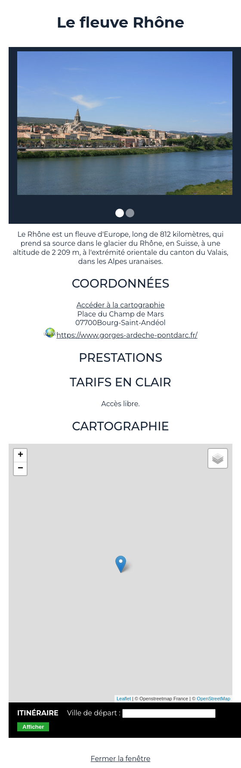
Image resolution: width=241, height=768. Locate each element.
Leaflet (124, 698)
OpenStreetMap (213, 698)
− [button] (20, 468)
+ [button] (20, 455)
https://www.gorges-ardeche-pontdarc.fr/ (126, 335)
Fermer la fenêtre (121, 759)
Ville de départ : (94, 713)
